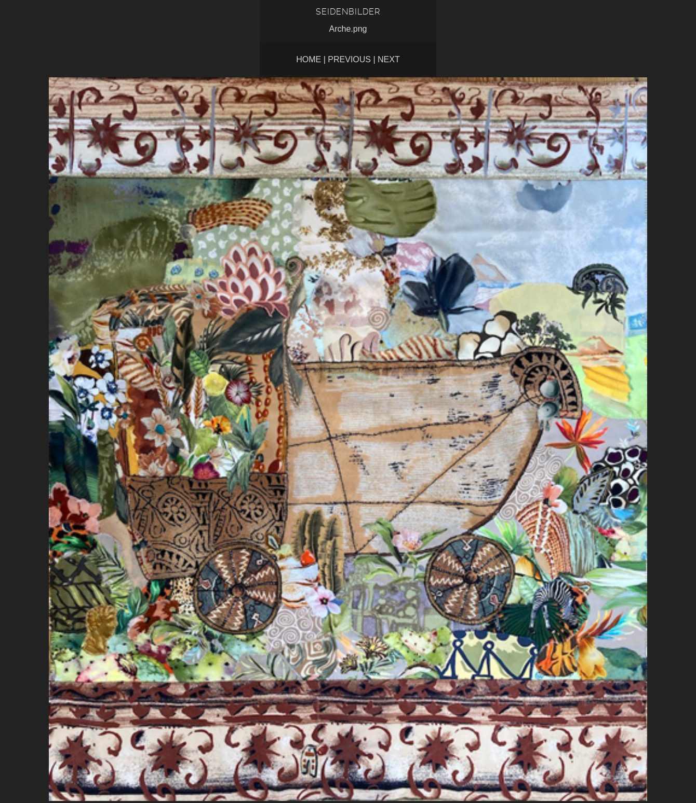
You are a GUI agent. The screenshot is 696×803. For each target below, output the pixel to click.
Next (389, 59)
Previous (349, 59)
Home (308, 59)
